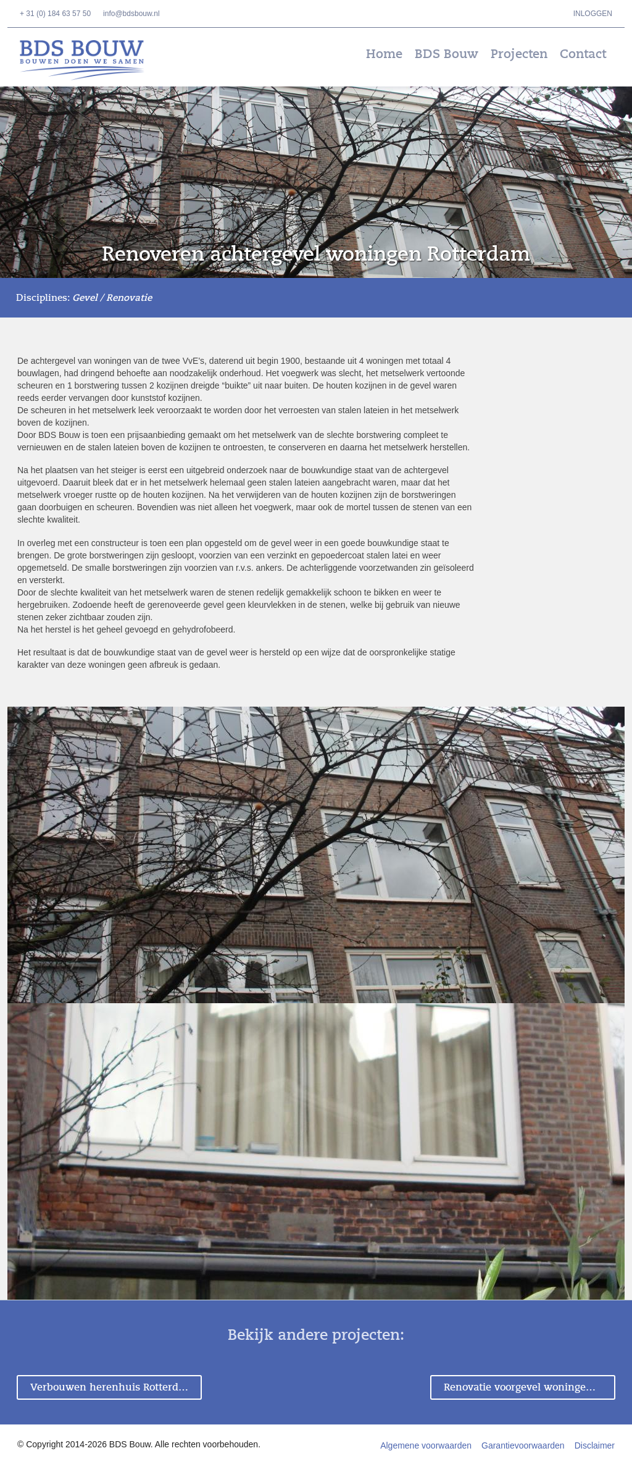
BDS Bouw (91, 60)
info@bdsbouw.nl (131, 13)
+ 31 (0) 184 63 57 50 (55, 13)
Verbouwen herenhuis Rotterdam (112, 1387)
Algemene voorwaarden (426, 1445)
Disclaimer (595, 1445)
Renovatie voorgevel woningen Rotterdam (529, 1387)
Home (384, 54)
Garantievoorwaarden (523, 1445)
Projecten (519, 54)
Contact (583, 54)
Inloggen (592, 13)
